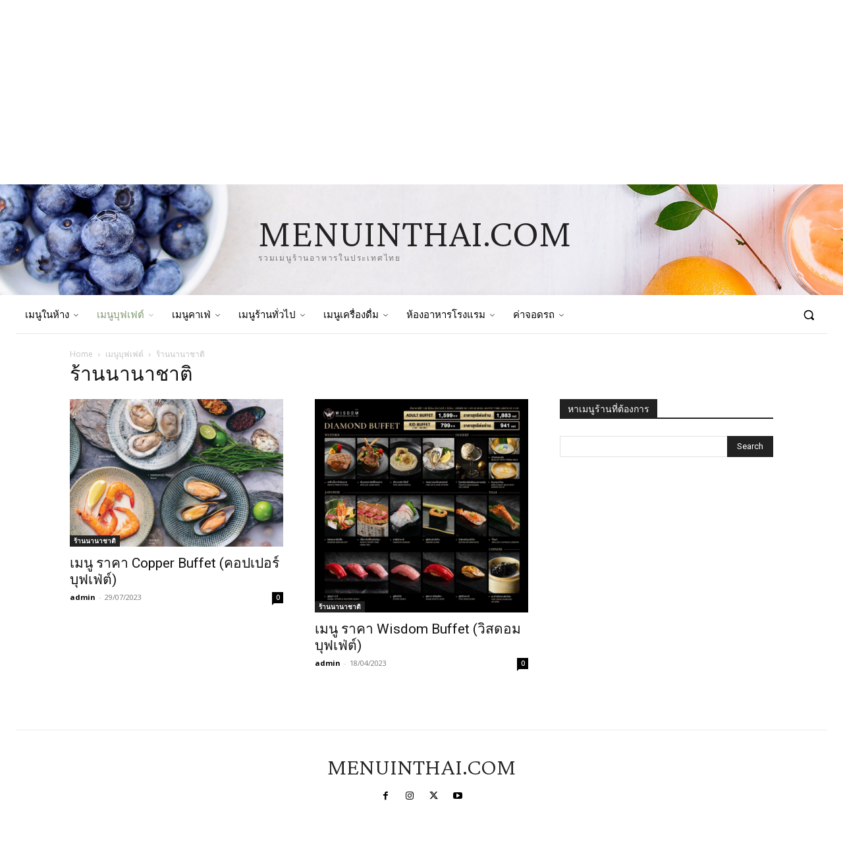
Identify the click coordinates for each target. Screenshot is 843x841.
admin (82, 597)
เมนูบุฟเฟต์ (124, 354)
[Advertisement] (395, 92)
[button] (808, 314)
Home (81, 354)
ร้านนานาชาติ (95, 540)
